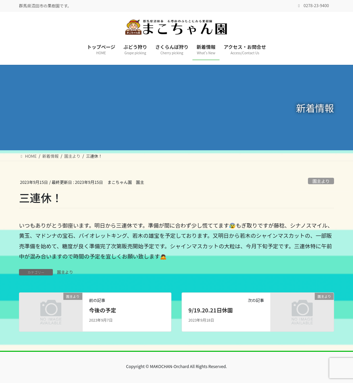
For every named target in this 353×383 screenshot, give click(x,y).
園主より (321, 181)
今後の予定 (102, 310)
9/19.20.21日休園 (210, 310)
